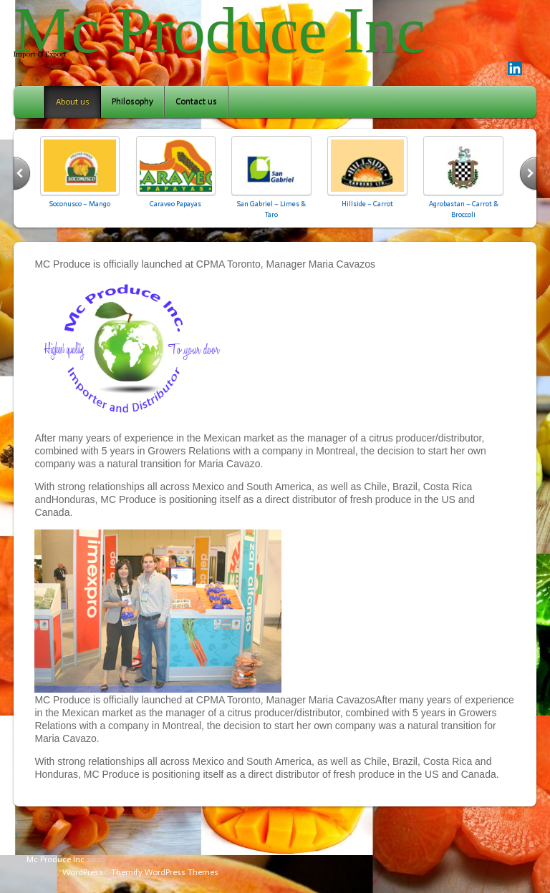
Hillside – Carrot (367, 203)
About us (73, 102)
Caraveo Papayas (175, 203)
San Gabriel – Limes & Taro (271, 208)
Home (30, 102)
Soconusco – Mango (79, 203)
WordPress (82, 872)
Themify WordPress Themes (164, 872)
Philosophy (132, 102)
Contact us (196, 102)
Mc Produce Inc (55, 859)
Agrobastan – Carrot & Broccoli (463, 208)
